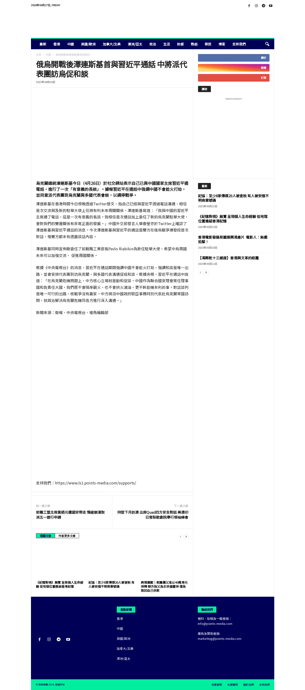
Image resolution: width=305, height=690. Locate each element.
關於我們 (248, 684)
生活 (166, 44)
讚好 (263, 57)
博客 (222, 44)
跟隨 (263, 67)
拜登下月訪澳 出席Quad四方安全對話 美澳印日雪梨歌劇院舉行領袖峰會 (152, 515)
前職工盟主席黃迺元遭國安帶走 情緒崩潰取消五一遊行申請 (70, 515)
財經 (180, 44)
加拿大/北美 (112, 44)
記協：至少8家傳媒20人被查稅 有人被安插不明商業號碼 (111, 584)
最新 (43, 44)
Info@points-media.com (215, 623)
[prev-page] (180, 536)
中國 (70, 44)
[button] (267, 44)
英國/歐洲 (88, 44)
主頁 (38, 54)
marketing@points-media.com (219, 638)
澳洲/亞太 (135, 44)
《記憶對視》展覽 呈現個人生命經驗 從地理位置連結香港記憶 (59, 584)
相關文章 (45, 536)
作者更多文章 (67, 536)
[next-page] (186, 536)
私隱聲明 (232, 684)
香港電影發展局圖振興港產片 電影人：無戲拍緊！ (232, 239)
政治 (152, 44)
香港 (56, 44)
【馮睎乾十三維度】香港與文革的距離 (228, 257)
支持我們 (239, 44)
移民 (208, 44)
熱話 (194, 44)
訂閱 (263, 77)
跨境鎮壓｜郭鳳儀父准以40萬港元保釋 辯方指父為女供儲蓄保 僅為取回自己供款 (164, 586)
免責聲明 (216, 684)
